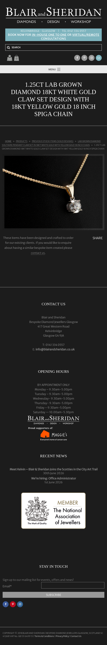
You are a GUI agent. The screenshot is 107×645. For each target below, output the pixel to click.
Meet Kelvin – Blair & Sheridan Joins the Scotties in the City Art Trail (54, 469)
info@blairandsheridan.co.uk (55, 349)
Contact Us (75, 636)
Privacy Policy (62, 636)
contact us (38, 253)
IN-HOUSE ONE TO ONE (49, 35)
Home (8, 141)
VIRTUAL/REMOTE (85, 35)
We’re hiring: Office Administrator (53, 478)
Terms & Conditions (44, 636)
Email (7, 586)
